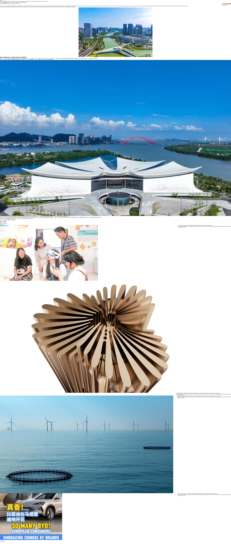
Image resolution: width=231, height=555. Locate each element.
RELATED (2, 224)
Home (1, 0)
